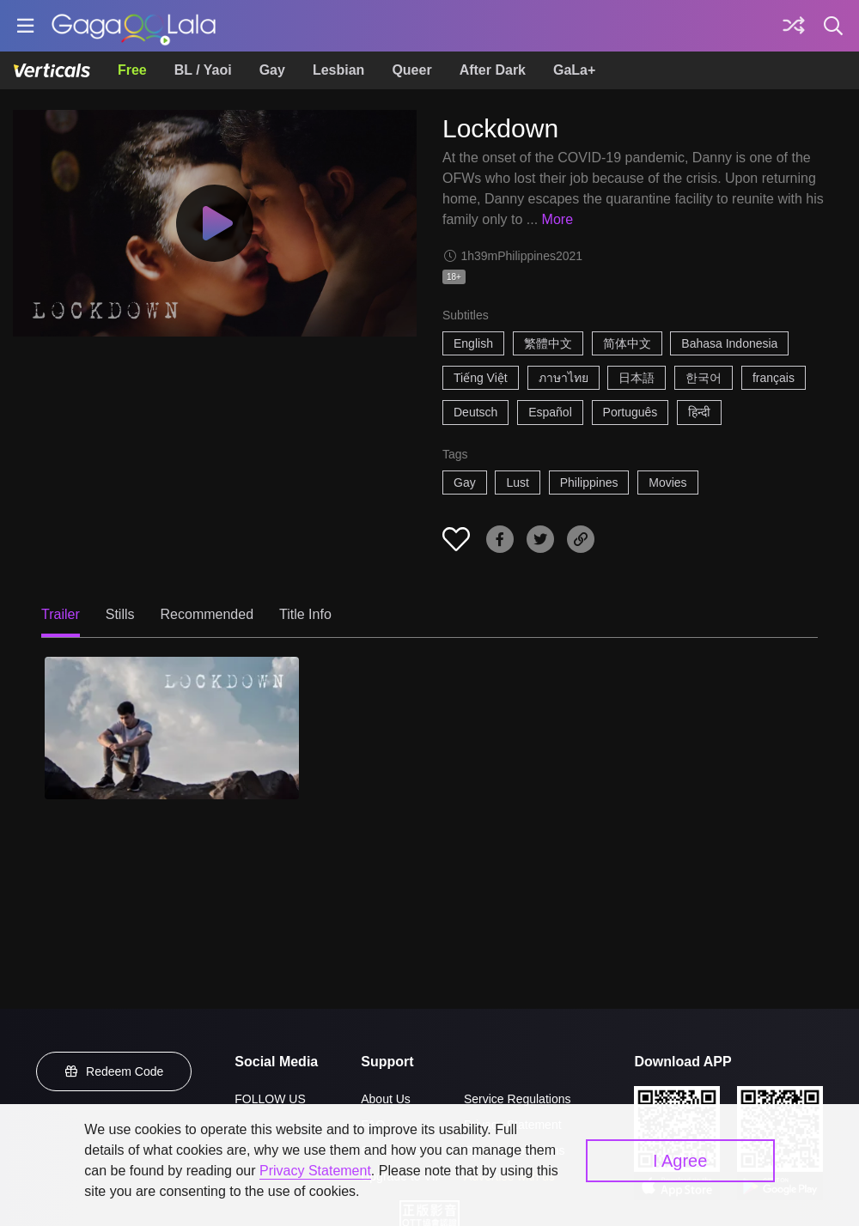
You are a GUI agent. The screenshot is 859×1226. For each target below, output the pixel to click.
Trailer (60, 614)
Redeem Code (114, 1071)
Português (630, 412)
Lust (517, 482)
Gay (272, 70)
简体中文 (627, 343)
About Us (386, 1099)
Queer (411, 70)
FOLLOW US (270, 1099)
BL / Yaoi (203, 70)
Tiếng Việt (481, 378)
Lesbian (338, 70)
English (473, 343)
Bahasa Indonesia (729, 343)
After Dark (493, 70)
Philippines (589, 482)
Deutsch (475, 412)
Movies (667, 482)
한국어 (703, 378)
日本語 (636, 378)
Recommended (207, 614)
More (557, 219)
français (773, 378)
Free (132, 70)
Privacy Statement (315, 1170)
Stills (120, 614)
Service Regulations (517, 1099)
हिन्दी (699, 412)
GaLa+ (574, 70)
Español (550, 412)
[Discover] (794, 26)
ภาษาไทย (563, 378)
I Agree (680, 1160)
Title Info (305, 614)
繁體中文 (548, 343)
